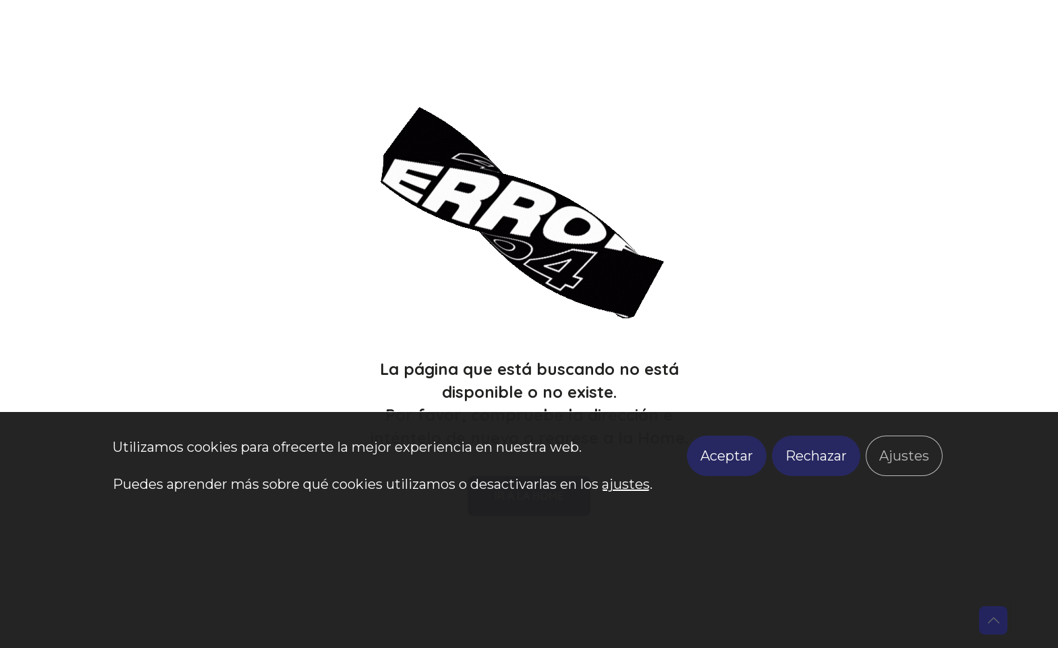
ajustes (626, 484)
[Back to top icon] (993, 620)
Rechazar (816, 456)
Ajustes (904, 456)
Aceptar (726, 456)
